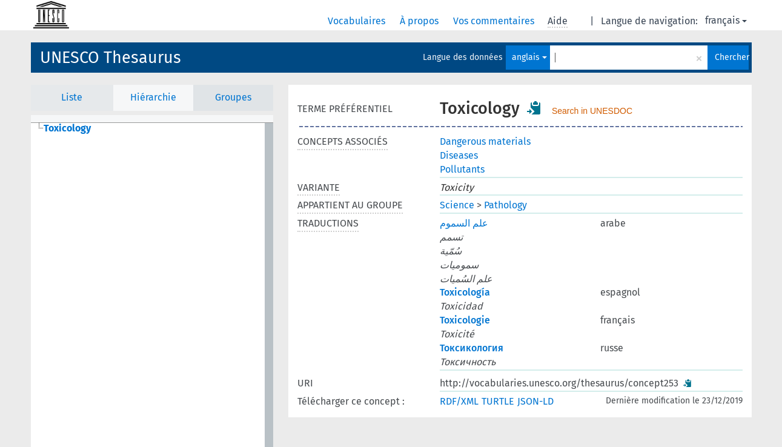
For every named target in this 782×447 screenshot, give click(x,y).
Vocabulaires (358, 21)
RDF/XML (459, 401)
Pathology (505, 205)
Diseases (459, 155)
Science (457, 205)
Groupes (233, 97)
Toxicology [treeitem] (67, 128)
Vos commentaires (495, 21)
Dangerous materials (485, 141)
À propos (420, 21)
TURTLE (498, 401)
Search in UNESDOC (592, 111)
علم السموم (464, 223)
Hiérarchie (153, 97)
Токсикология (471, 348)
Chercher (732, 57)
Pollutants (462, 169)
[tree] (152, 285)
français (726, 20)
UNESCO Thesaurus (110, 57)
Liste (71, 97)
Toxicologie (465, 320)
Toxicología (465, 292)
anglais (529, 57)
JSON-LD (535, 401)
